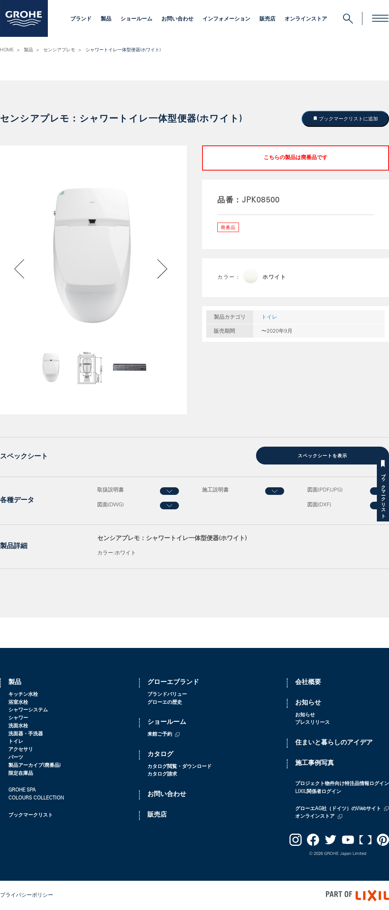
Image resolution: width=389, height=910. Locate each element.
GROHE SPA (22, 790)
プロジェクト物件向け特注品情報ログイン (342, 783)
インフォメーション (226, 19)
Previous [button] (39, 370)
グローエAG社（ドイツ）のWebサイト (338, 808)
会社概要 (308, 682)
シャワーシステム (28, 710)
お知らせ (308, 702)
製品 (106, 19)
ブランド (81, 19)
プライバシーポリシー (26, 894)
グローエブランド (173, 682)
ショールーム (136, 19)
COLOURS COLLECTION (36, 798)
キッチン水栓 (23, 694)
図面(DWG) (110, 504)
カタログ (160, 754)
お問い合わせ (177, 19)
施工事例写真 (314, 763)
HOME (7, 50)
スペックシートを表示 (322, 456)
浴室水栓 (18, 702)
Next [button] (143, 370)
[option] (93, 254)
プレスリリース (312, 722)
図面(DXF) (319, 504)
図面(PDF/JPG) (325, 490)
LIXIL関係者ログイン (318, 791)
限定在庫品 (20, 773)
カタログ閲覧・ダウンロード (179, 766)
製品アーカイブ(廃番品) (34, 765)
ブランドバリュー (167, 694)
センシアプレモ (59, 50)
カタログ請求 (162, 774)
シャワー (18, 718)
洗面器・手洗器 (25, 733)
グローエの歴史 (164, 702)
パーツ (15, 757)
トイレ (269, 317)
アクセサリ (20, 749)
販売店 (267, 19)
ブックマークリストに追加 (348, 119)
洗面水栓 (18, 726)
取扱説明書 (110, 490)
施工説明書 (215, 490)
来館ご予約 (159, 734)
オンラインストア (306, 19)
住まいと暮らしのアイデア (334, 742)
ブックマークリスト (383, 493)
